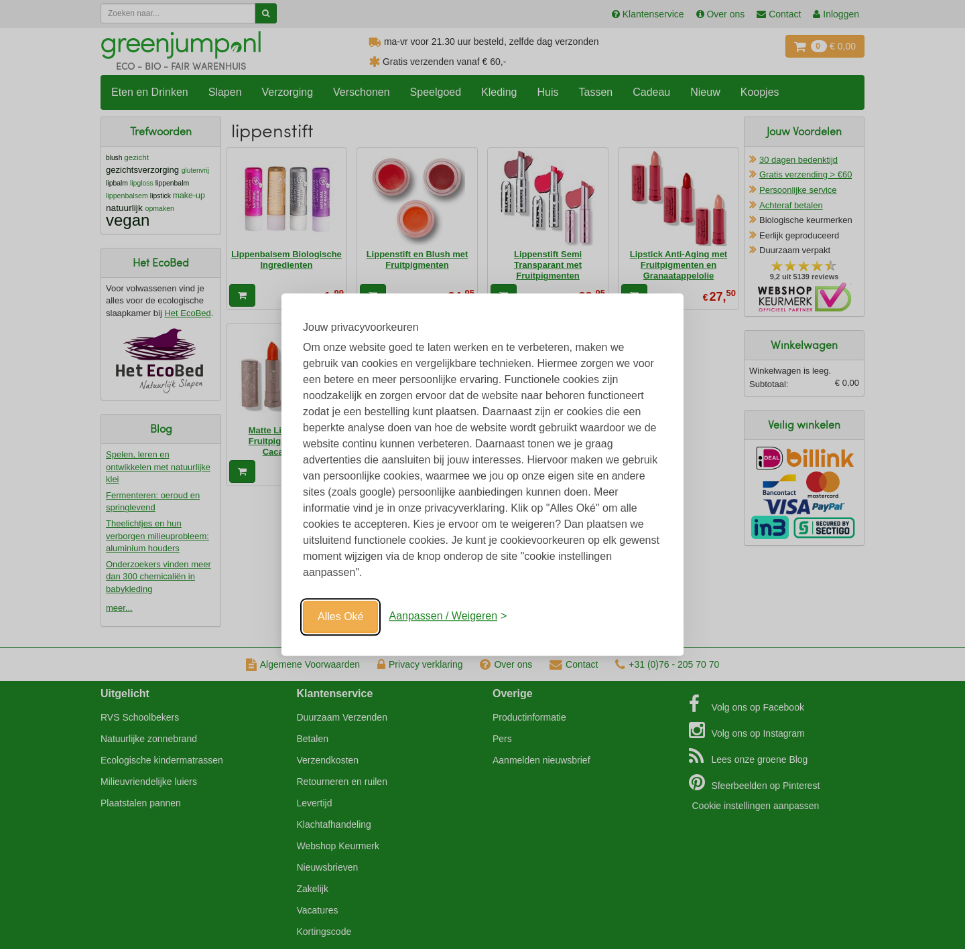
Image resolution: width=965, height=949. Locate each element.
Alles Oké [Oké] (340, 616)
